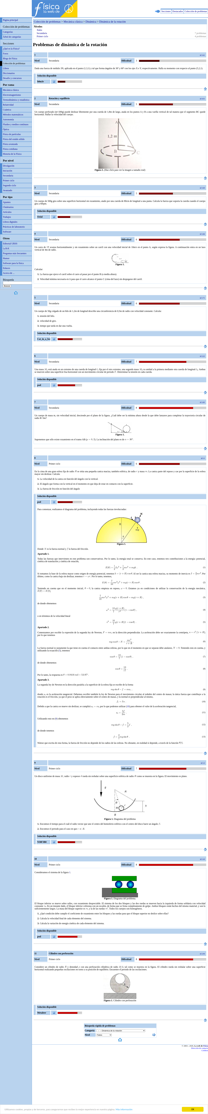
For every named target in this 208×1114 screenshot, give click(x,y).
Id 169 (202, 188)
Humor (6, 258)
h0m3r (40, 81)
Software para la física (13, 263)
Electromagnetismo (12, 95)
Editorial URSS (10, 243)
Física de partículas (12, 134)
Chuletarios (8, 207)
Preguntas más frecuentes (14, 253)
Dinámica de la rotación (112, 21)
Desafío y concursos (12, 78)
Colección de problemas (196, 11)
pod (39, 385)
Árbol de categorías (12, 37)
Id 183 (202, 402)
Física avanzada (10, 144)
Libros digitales (10, 222)
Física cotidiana (10, 149)
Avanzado (7, 190)
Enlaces (6, 268)
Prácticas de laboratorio (14, 227)
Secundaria (8, 175)
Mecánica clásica (11, 90)
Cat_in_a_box (43, 339)
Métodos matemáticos (13, 114)
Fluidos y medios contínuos (15, 124)
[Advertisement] (174, 4)
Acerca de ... (8, 273)
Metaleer (41, 1012)
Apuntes (7, 202)
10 (204, 701)
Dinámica (91, 21)
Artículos (7, 212)
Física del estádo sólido (14, 139)
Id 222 (202, 356)
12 (204, 724)
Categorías (8, 32)
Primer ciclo (8, 180)
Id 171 (202, 298)
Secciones (166, 11)
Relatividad (8, 105)
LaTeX (6, 248)
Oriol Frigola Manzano (41, 217)
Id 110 (202, 859)
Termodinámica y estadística (16, 100)
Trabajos (7, 217)
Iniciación (7, 170)
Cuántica (7, 109)
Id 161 (202, 55)
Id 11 (203, 458)
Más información (124, 1109)
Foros (5, 53)
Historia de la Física (12, 154)
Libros (6, 68)
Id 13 (203, 763)
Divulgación (8, 166)
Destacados (177, 11)
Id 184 (202, 234)
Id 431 (202, 99)
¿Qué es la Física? (11, 48)
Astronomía (8, 119)
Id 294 (202, 954)
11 (204, 712)
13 (204, 737)
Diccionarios (9, 73)
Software (7, 231)
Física (205, 1046)
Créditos (204, 1050)
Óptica (6, 129)
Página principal (10, 20)
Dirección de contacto (199, 1048)
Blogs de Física (10, 58)
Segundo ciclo (9, 185)
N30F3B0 (42, 842)
